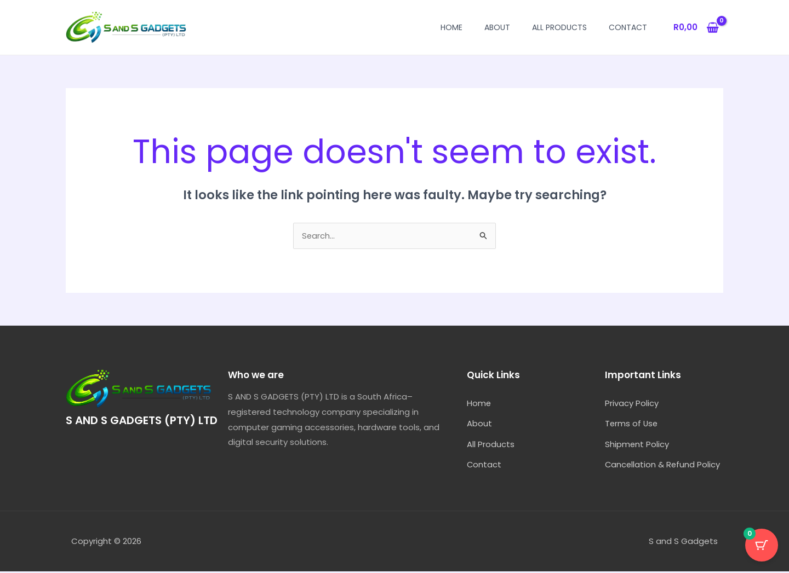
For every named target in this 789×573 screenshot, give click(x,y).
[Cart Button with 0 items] (761, 545)
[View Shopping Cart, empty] (696, 27)
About (497, 27)
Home (451, 27)
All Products (559, 27)
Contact (628, 27)
